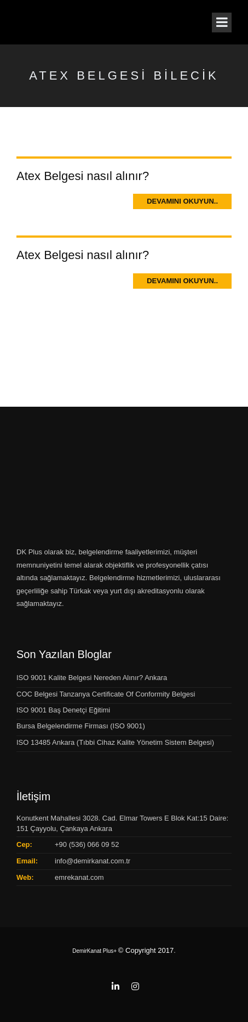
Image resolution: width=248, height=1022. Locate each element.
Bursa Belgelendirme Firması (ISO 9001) (80, 726)
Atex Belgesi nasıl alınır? (82, 176)
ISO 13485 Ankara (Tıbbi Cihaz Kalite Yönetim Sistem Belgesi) (115, 742)
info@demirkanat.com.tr (92, 861)
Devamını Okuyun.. (182, 201)
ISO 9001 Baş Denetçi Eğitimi (63, 710)
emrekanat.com (79, 877)
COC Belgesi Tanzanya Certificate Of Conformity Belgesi (105, 694)
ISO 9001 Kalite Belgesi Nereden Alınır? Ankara (91, 677)
